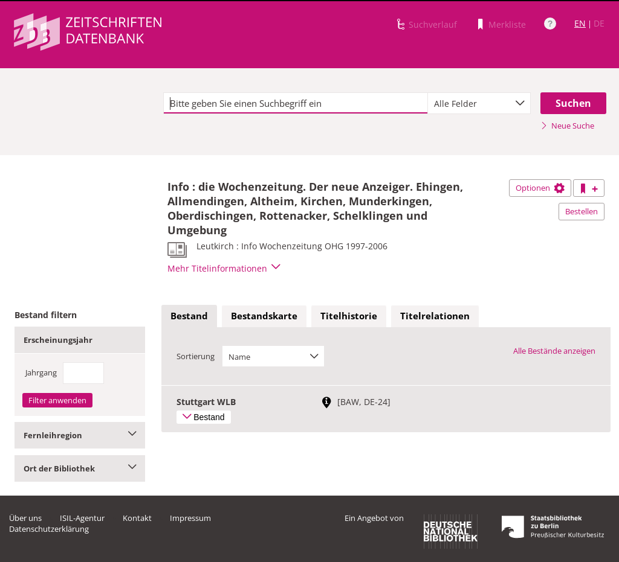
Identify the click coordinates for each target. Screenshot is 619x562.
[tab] (189, 316)
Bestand (189, 316)
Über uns (25, 518)
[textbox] (295, 103)
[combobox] (479, 103)
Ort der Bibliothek (80, 468)
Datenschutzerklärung (49, 528)
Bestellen (581, 211)
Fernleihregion (80, 435)
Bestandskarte (264, 316)
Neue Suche (567, 125)
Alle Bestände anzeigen (554, 350)
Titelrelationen (435, 316)
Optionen (540, 187)
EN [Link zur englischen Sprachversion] (580, 23)
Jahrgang (41, 372)
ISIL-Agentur (82, 518)
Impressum (190, 518)
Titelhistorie (348, 316)
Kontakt (137, 518)
